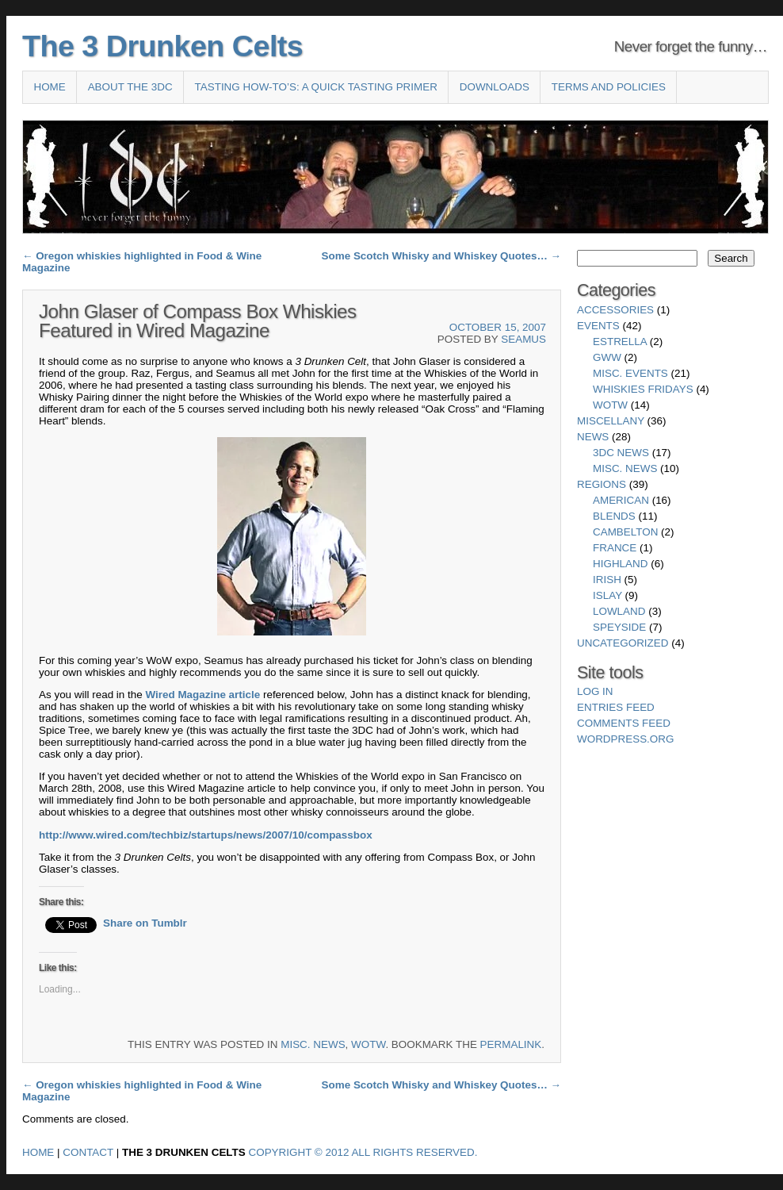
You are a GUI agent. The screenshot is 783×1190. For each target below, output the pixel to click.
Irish (607, 579)
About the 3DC (130, 87)
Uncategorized (622, 643)
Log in (595, 691)
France (614, 548)
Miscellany (610, 421)
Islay (607, 595)
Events (598, 326)
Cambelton (625, 532)
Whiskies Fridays (643, 389)
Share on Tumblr (145, 923)
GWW (607, 357)
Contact (88, 1152)
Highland (620, 564)
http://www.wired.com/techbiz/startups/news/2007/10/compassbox (205, 835)
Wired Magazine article (202, 695)
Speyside (619, 627)
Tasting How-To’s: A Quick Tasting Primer (316, 87)
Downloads (494, 87)
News (593, 437)
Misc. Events (630, 373)
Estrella (620, 341)
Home (49, 87)
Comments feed (623, 723)
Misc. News (313, 1044)
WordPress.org (625, 739)
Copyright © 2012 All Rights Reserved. (363, 1152)
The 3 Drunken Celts (162, 46)
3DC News (621, 453)
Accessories (615, 310)
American (621, 500)
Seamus (523, 339)
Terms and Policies (609, 87)
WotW (368, 1044)
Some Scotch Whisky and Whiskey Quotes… (441, 256)
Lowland (619, 611)
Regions (601, 484)
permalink (511, 1044)
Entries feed (616, 707)
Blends (614, 516)
